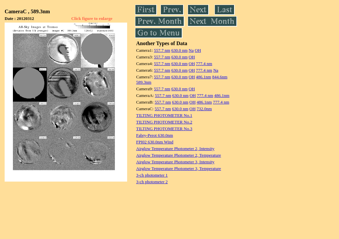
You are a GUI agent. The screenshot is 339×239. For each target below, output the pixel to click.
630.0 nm (179, 50)
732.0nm (204, 108)
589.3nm (143, 82)
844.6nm (219, 76)
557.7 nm (162, 50)
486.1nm (203, 76)
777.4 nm (204, 63)
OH (198, 50)
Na (191, 50)
